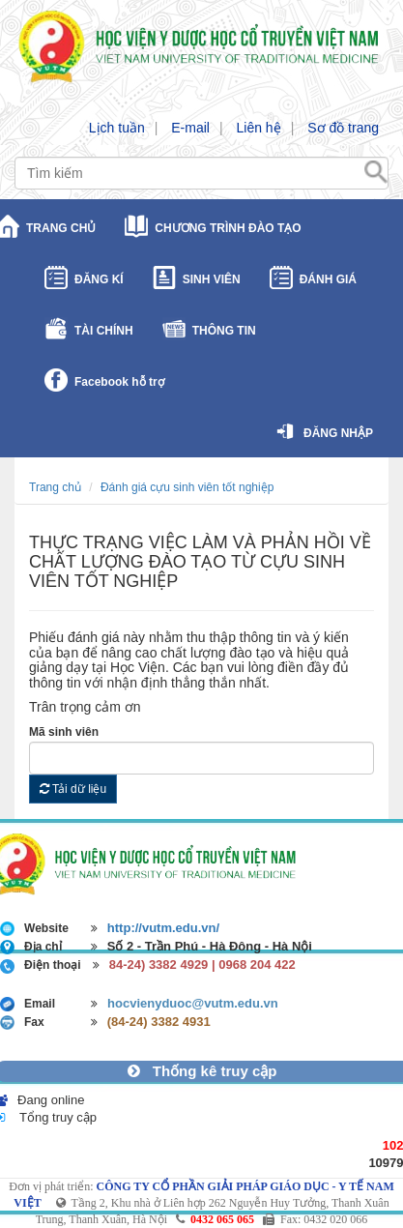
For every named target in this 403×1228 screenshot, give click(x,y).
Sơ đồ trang (343, 127)
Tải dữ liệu (73, 789)
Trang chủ (55, 487)
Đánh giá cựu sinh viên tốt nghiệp (187, 487)
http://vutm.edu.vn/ (163, 928)
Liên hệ (258, 127)
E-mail (190, 127)
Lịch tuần (117, 127)
